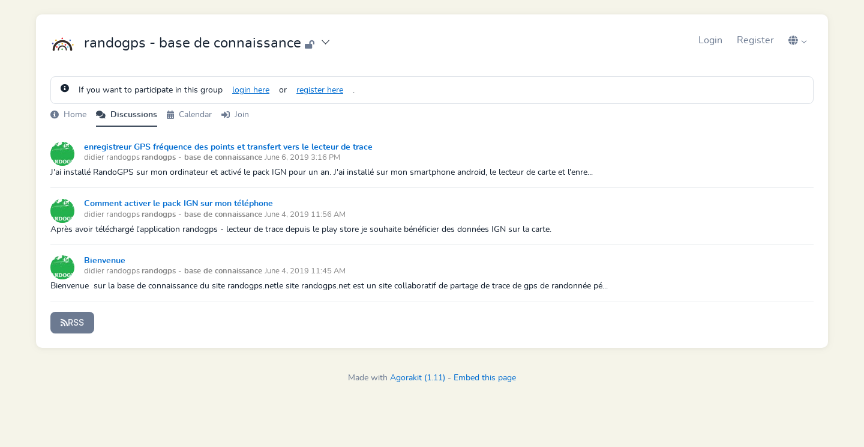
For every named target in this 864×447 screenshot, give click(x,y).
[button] (797, 40)
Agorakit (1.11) (417, 378)
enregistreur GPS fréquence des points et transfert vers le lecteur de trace (228, 147)
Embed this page (485, 378)
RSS (72, 322)
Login (710, 40)
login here (250, 90)
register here (319, 90)
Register (755, 40)
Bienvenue (104, 261)
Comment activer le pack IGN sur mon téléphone (178, 203)
